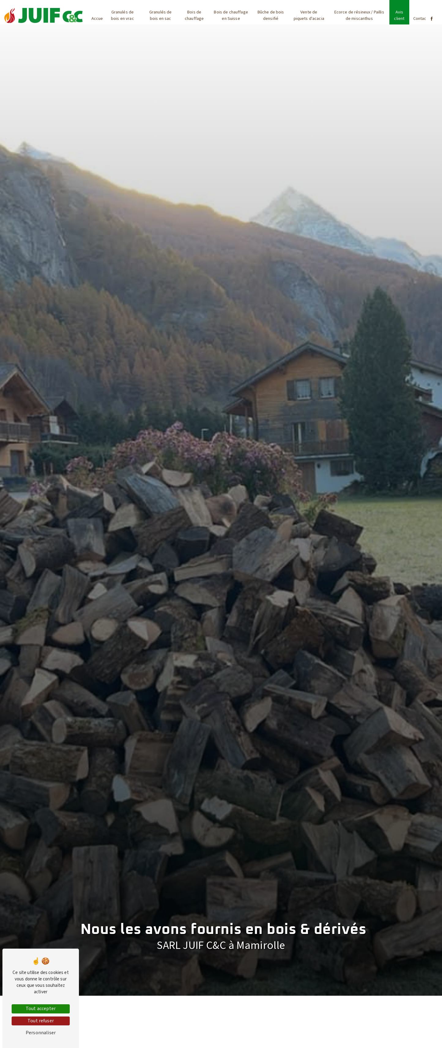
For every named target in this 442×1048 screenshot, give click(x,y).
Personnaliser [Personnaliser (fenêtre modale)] (41, 1032)
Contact (420, 18)
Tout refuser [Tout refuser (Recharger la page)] (41, 1020)
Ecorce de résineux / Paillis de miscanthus (359, 15)
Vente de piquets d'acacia (309, 15)
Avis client (399, 15)
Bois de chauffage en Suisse (231, 15)
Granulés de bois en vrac (122, 15)
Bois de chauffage (194, 15)
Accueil (98, 18)
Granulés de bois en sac (160, 15)
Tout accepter (41, 1008)
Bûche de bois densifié (271, 15)
